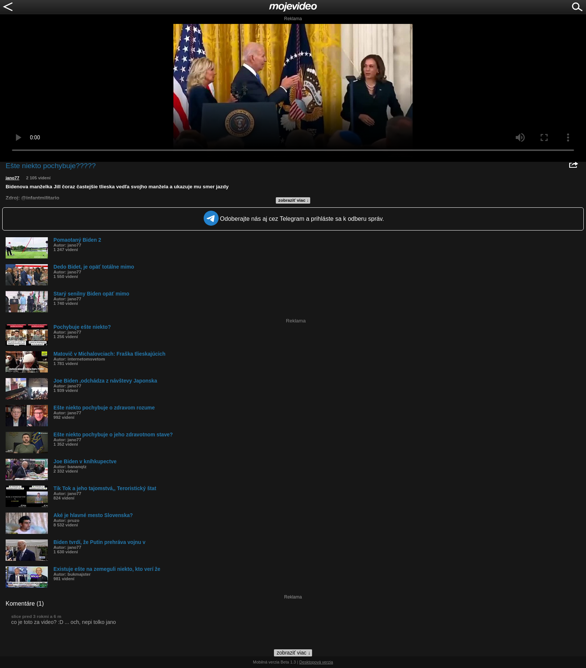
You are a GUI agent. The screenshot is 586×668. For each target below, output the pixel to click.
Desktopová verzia (316, 662)
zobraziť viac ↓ (293, 200)
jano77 (12, 178)
